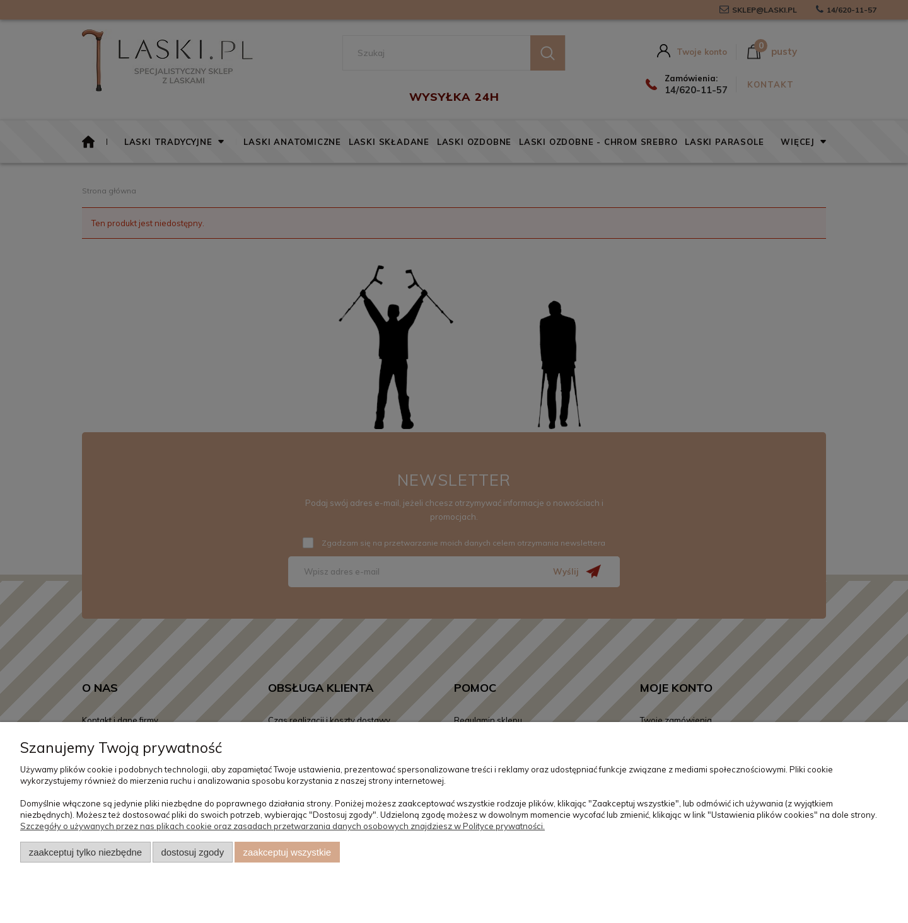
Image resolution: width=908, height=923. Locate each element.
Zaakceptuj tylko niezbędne (85, 852)
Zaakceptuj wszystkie (287, 852)
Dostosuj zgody (192, 852)
